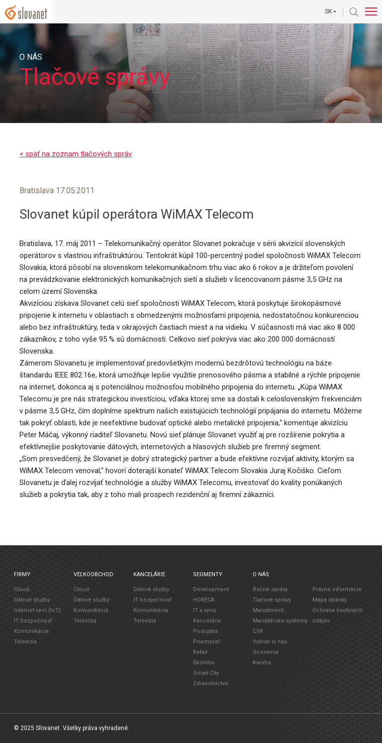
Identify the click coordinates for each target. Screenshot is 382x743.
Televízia (25, 641)
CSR (258, 630)
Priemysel (206, 641)
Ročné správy (270, 589)
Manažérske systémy (280, 620)
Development (211, 589)
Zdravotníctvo (210, 683)
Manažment (268, 610)
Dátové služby (32, 599)
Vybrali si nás (270, 641)
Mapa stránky (329, 599)
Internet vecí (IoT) (37, 610)
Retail (200, 651)
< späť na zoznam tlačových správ (75, 153)
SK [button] (328, 11)
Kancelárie (207, 620)
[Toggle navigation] (371, 11)
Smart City (206, 672)
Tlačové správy (272, 599)
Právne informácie (337, 589)
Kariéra (262, 662)
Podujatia (205, 630)
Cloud (21, 589)
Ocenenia (266, 651)
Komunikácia (31, 630)
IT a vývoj (204, 610)
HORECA (203, 599)
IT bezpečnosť (33, 620)
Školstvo (204, 662)
